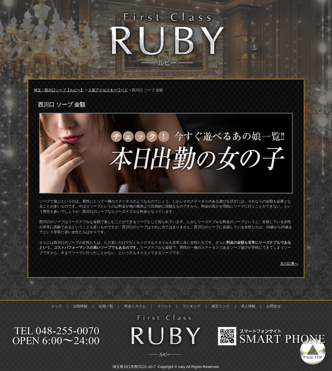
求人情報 (248, 306)
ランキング (192, 306)
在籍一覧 (106, 306)
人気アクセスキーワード (108, 90)
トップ (56, 306)
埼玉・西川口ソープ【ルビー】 (59, 90)
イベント (164, 306)
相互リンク (221, 306)
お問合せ (273, 306)
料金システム (135, 306)
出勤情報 (80, 306)
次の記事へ (289, 263)
